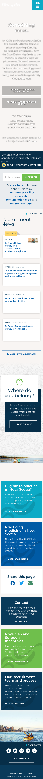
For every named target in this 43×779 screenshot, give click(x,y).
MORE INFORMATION (18, 559)
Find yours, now (21, 78)
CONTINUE (23, 622)
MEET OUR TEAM (16, 704)
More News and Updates (23, 354)
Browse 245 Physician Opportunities (23, 91)
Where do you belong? (22, 124)
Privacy (30, 773)
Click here (31, 141)
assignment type (21, 203)
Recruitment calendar (22, 127)
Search (32, 177)
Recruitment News (22, 121)
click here (16, 185)
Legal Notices (16, 773)
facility (29, 192)
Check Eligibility (17, 512)
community (16, 192)
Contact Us (22, 759)
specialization (21, 196)
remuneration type (18, 199)
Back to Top (35, 214)
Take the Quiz (24, 424)
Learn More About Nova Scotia (23, 103)
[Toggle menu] (37, 5)
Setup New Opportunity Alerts (24, 165)
